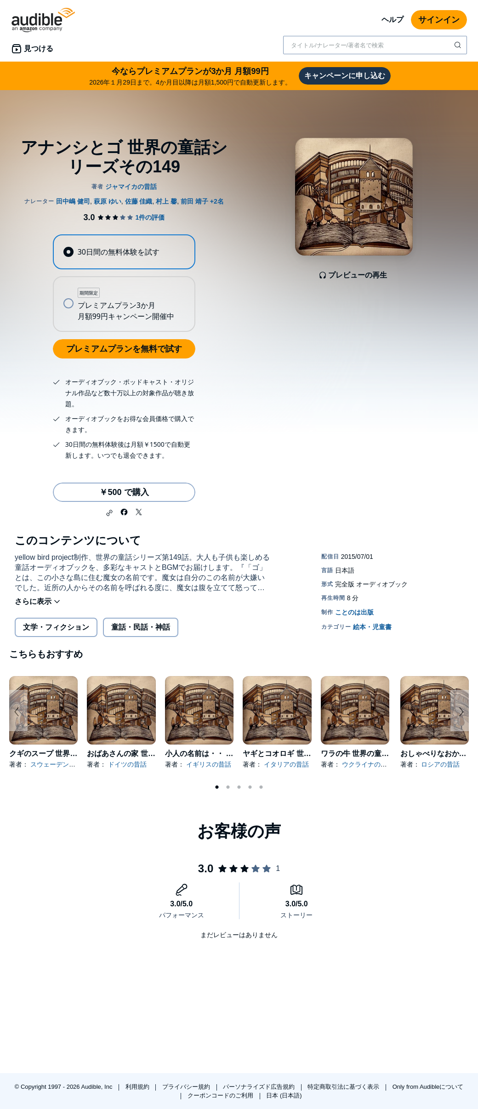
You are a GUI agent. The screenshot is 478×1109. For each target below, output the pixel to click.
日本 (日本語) (284, 1095)
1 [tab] (217, 787)
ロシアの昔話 (440, 764)
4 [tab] (250, 787)
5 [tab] (261, 787)
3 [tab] (239, 787)
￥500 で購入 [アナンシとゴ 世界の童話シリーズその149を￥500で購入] (123, 492)
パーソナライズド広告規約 (259, 1086)
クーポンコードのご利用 (221, 1095)
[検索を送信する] (458, 45)
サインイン (439, 19)
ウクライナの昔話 (367, 764)
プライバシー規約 (187, 1086)
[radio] (124, 251)
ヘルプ (392, 19)
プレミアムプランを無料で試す (124, 348)
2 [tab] (228, 787)
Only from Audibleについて (428, 1086)
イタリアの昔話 (286, 764)
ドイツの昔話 (127, 764)
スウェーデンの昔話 (59, 764)
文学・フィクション (56, 627)
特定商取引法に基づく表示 (344, 1086)
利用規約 (138, 1086)
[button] (109, 513)
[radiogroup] (124, 283)
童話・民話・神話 (140, 627)
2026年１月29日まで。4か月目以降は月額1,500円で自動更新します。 (190, 75)
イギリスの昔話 (208, 764)
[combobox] (375, 45)
